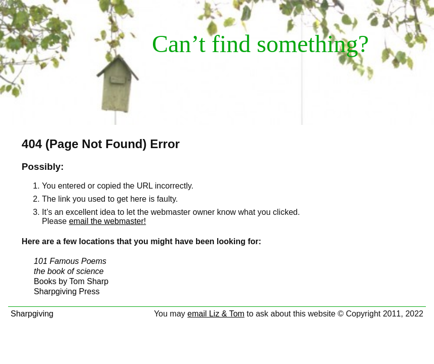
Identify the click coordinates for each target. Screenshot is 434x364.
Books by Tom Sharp (71, 281)
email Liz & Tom (216, 313)
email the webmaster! (107, 221)
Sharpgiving (32, 313)
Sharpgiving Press (67, 291)
